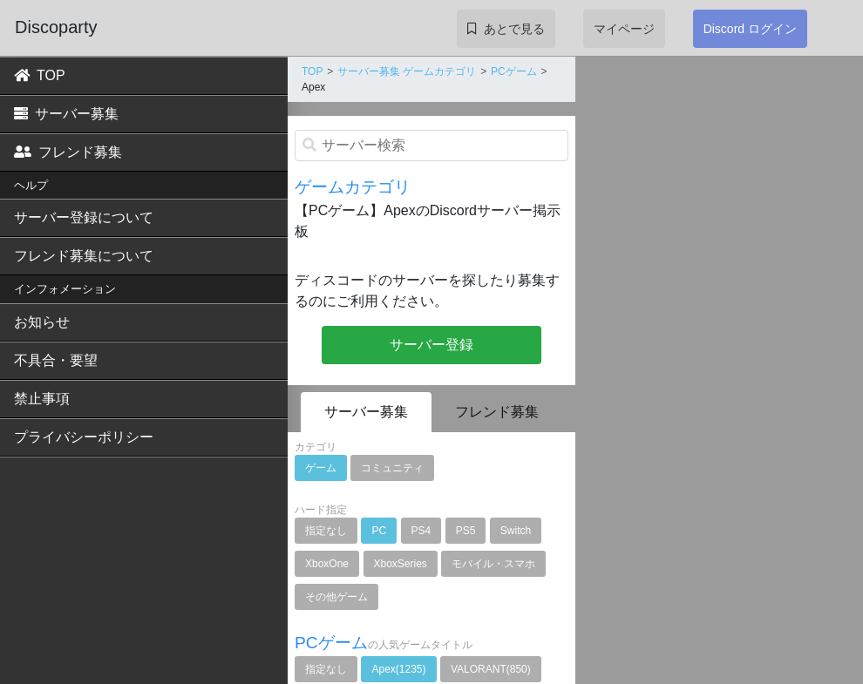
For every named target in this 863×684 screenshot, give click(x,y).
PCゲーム (514, 71)
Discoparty (56, 27)
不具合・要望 (56, 360)
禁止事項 (42, 398)
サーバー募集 (66, 113)
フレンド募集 (68, 152)
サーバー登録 (431, 344)
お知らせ (42, 322)
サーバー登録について (83, 217)
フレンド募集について (83, 255)
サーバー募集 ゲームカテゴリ (406, 71)
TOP (39, 75)
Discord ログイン (750, 29)
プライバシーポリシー (83, 437)
